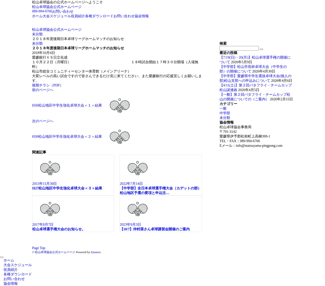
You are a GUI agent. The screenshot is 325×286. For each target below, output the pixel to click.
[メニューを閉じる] (2, 257)
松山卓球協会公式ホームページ (57, 7)
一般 (223, 108)
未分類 (37, 43)
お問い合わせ (62, 11)
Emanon (95, 252)
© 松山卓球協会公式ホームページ (53, 252)
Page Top (38, 248)
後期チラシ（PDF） (47, 85)
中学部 (225, 113)
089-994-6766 (42, 11)
